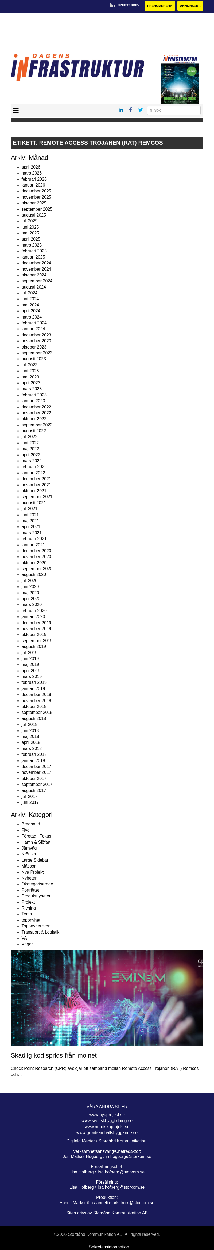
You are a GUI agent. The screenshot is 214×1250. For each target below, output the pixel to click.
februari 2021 (34, 538)
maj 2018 (30, 736)
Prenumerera (159, 6)
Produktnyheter (36, 896)
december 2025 (36, 191)
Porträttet (30, 890)
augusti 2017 (34, 790)
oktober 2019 (34, 634)
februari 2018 (34, 754)
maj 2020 (30, 592)
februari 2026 (34, 179)
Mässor (29, 866)
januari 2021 (33, 545)
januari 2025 (33, 257)
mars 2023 (32, 389)
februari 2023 (34, 395)
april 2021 (31, 526)
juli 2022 (30, 436)
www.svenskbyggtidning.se (107, 1120)
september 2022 (37, 425)
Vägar (27, 944)
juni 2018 (30, 730)
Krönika (29, 854)
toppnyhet (31, 920)
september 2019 (37, 640)
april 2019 (31, 670)
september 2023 (37, 353)
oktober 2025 (34, 203)
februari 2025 (34, 251)
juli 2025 (30, 221)
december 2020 (36, 550)
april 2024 (31, 311)
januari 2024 (33, 329)
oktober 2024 (34, 275)
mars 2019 (32, 676)
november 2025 (36, 197)
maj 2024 (30, 305)
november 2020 (36, 556)
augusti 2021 (34, 503)
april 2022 (31, 455)
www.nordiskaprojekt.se (106, 1126)
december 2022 (36, 407)
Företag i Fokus (36, 836)
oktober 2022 (34, 418)
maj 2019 (30, 664)
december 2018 (36, 694)
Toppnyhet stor (36, 926)
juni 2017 (30, 802)
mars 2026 (32, 173)
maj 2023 (30, 377)
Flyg (26, 830)
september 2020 (37, 568)
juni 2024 (30, 299)
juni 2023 (30, 371)
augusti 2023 (34, 359)
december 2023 (36, 335)
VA (24, 938)
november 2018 (36, 700)
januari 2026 (33, 185)
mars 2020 (32, 604)
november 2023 (36, 341)
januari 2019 (33, 688)
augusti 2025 (34, 215)
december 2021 (36, 478)
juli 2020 (30, 580)
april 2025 (31, 239)
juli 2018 (30, 724)
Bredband (31, 824)
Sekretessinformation (109, 1247)
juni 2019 (30, 658)
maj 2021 (30, 520)
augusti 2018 (34, 718)
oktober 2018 (34, 706)
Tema (27, 914)
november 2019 (36, 628)
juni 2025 (30, 227)
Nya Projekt (33, 872)
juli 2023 (30, 365)
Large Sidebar (35, 860)
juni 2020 (30, 586)
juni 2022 (30, 443)
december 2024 (36, 263)
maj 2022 (30, 448)
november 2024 (36, 269)
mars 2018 (32, 748)
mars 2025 (32, 245)
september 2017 (37, 784)
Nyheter (29, 878)
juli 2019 (30, 652)
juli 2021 (30, 508)
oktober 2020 (34, 562)
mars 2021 (32, 533)
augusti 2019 (34, 646)
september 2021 (37, 496)
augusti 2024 (34, 287)
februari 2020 (34, 610)
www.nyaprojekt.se (107, 1114)
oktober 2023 (34, 347)
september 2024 (37, 281)
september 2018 (37, 712)
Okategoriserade (37, 884)
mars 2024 (32, 317)
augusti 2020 (34, 574)
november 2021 (36, 485)
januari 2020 (33, 616)
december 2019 (36, 622)
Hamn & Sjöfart (36, 842)
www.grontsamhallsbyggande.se (107, 1132)
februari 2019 (34, 682)
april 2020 (31, 598)
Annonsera (190, 6)
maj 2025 (30, 233)
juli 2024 (30, 293)
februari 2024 (34, 323)
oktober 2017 (34, 778)
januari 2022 (33, 473)
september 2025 (37, 209)
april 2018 (31, 742)
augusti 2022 (34, 431)
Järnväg (29, 848)
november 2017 (36, 772)
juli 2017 (30, 796)
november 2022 (36, 413)
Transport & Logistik (41, 932)
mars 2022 (32, 461)
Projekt (28, 902)
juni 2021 (30, 515)
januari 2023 (33, 401)
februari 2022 (34, 466)
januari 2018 (33, 760)
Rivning (29, 908)
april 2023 (31, 383)
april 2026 (31, 167)
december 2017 (36, 766)
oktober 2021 (34, 490)
